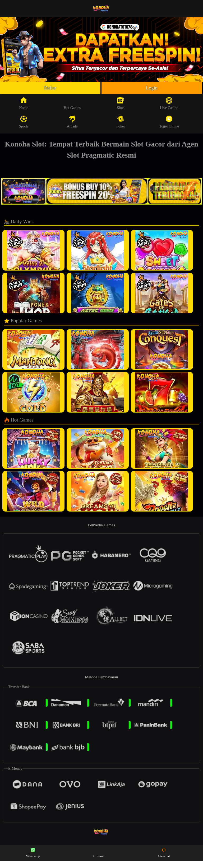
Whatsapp (33, 852)
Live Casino (169, 103)
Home (24, 103)
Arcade (72, 122)
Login (152, 88)
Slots (120, 103)
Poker (120, 122)
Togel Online (169, 122)
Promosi (98, 852)
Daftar (50, 88)
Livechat (164, 852)
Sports (24, 122)
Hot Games (72, 103)
